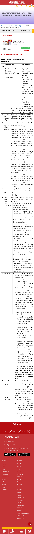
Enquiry (19, 492)
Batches (19, 510)
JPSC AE (19, 484)
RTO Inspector (21, 482)
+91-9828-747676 (10, 441)
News (3, 469)
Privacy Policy (20, 515)
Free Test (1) (25, 47)
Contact (4, 479)
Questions (4, 489)
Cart (30, 6)
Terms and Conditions (23, 513)
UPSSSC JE (20, 474)
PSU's (18, 469)
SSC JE (19, 464)
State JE (19, 466)
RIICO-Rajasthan (20, 26)
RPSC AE (19, 479)
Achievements (5, 471)
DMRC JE (19, 477)
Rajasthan (11, 26)
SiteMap (4, 484)
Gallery (3, 487)
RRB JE (19, 471)
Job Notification (6, 477)
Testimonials (20, 505)
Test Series (26, 6)
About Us (4, 464)
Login (33, 6)
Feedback (19, 495)
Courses (3, 26)
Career (3, 466)
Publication (16, 6)
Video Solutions (21, 503)
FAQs (3, 482)
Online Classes (21, 6)
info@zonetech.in (10, 445)
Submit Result (20, 497)
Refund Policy (20, 518)
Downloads (5, 474)
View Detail (25, 50)
